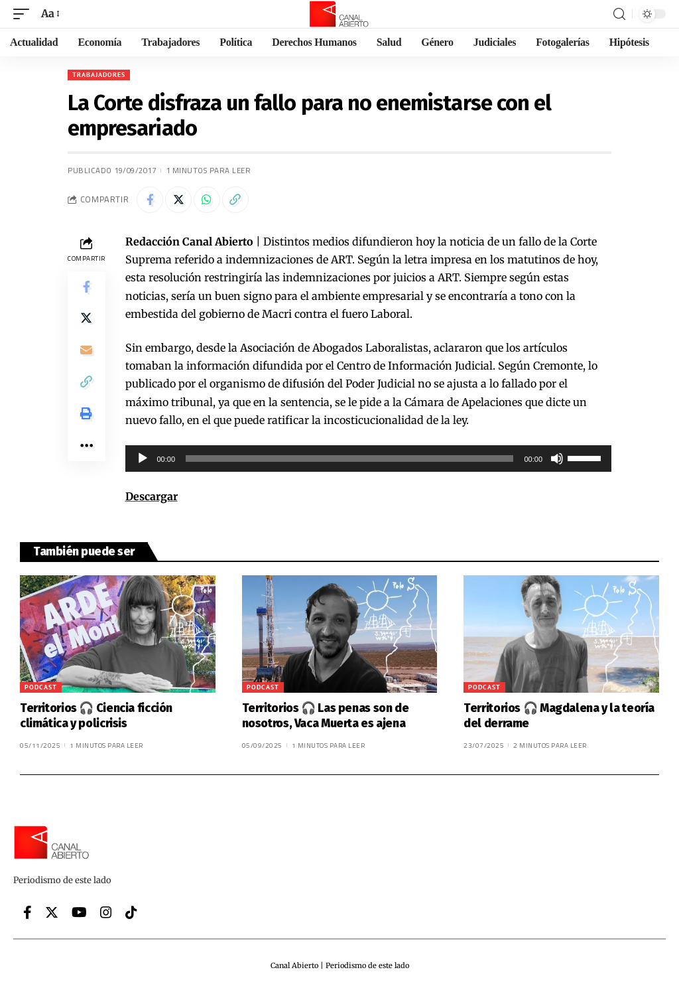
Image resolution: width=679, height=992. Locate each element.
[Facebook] (27, 912)
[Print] (86, 415)
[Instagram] (106, 912)
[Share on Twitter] (178, 199)
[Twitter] (51, 912)
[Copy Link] (235, 199)
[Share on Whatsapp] (207, 199)
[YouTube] (79, 912)
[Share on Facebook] (150, 199)
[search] (619, 14)
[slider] (349, 458)
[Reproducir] (142, 458)
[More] (86, 446)
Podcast (41, 687)
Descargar (151, 496)
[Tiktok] (131, 912)
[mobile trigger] (24, 14)
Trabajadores (98, 74)
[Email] (86, 351)
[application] (368, 458)
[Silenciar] (557, 458)
